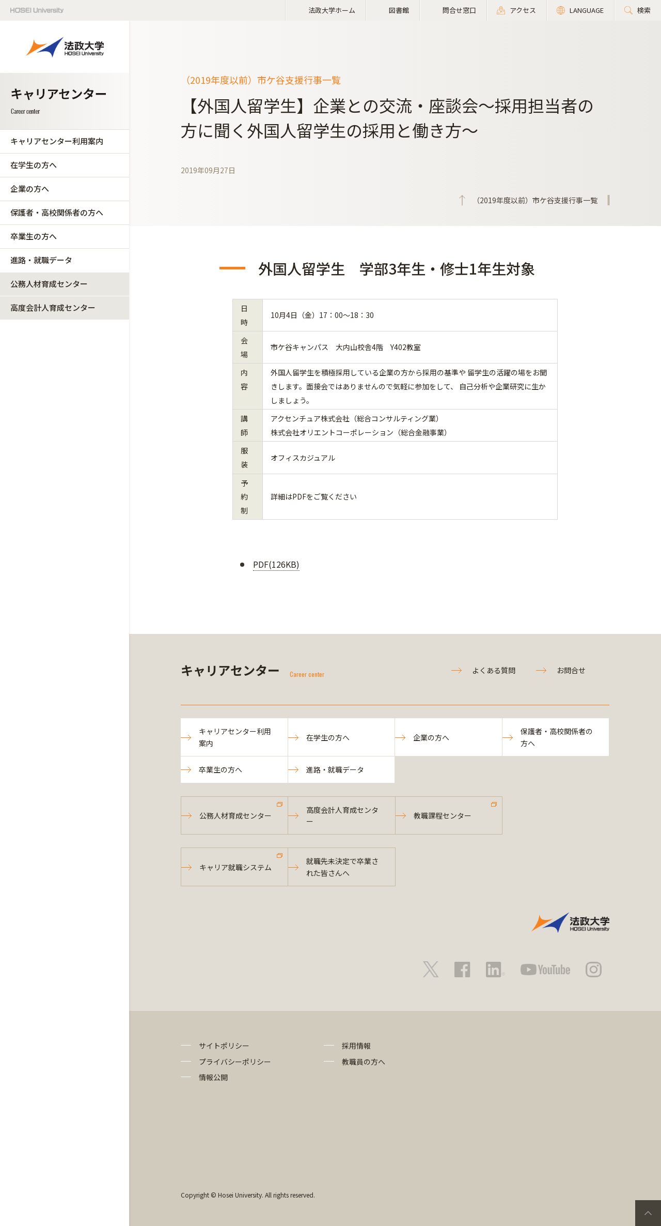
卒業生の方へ (33, 236)
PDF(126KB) (276, 564)
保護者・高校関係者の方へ (56, 212)
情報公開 (213, 1077)
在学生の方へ (33, 164)
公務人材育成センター (49, 283)
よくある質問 (493, 670)
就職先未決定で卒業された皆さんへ (342, 866)
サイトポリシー (224, 1045)
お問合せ (571, 670)
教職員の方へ (363, 1061)
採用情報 (356, 1045)
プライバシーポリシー (235, 1061)
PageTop (648, 1213)
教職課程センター (442, 815)
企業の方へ (29, 188)
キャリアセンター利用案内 (56, 140)
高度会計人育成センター (53, 307)
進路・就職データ (41, 259)
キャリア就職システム (235, 867)
